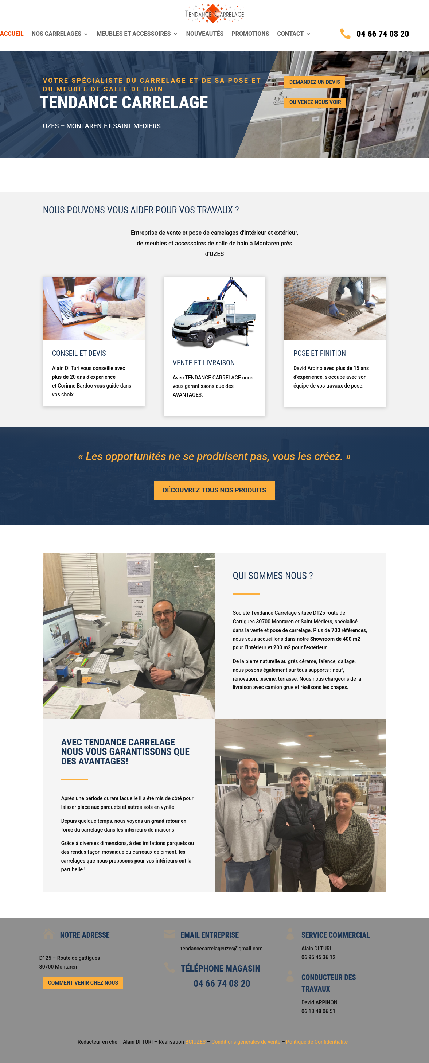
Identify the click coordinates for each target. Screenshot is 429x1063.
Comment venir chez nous (83, 983)
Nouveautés (205, 34)
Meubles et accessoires (134, 34)
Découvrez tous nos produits (214, 490)
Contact (290, 34)
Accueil (12, 34)
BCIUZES (195, 1042)
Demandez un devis (314, 82)
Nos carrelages (56, 34)
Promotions (250, 34)
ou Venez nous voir (315, 102)
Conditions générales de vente (246, 1042)
